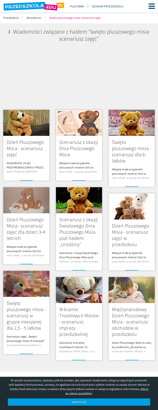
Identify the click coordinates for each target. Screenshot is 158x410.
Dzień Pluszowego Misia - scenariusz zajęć (25, 148)
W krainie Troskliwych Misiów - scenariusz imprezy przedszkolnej (79, 321)
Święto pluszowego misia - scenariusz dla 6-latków (131, 151)
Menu (152, 6)
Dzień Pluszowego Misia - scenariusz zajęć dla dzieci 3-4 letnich (26, 228)
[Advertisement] (39, 74)
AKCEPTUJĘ (79, 402)
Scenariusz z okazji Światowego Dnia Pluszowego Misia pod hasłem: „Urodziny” (78, 232)
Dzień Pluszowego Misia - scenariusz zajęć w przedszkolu (130, 235)
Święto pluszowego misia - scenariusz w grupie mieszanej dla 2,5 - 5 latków (26, 315)
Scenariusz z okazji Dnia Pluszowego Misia (78, 148)
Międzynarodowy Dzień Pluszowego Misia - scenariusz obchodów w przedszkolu (130, 321)
